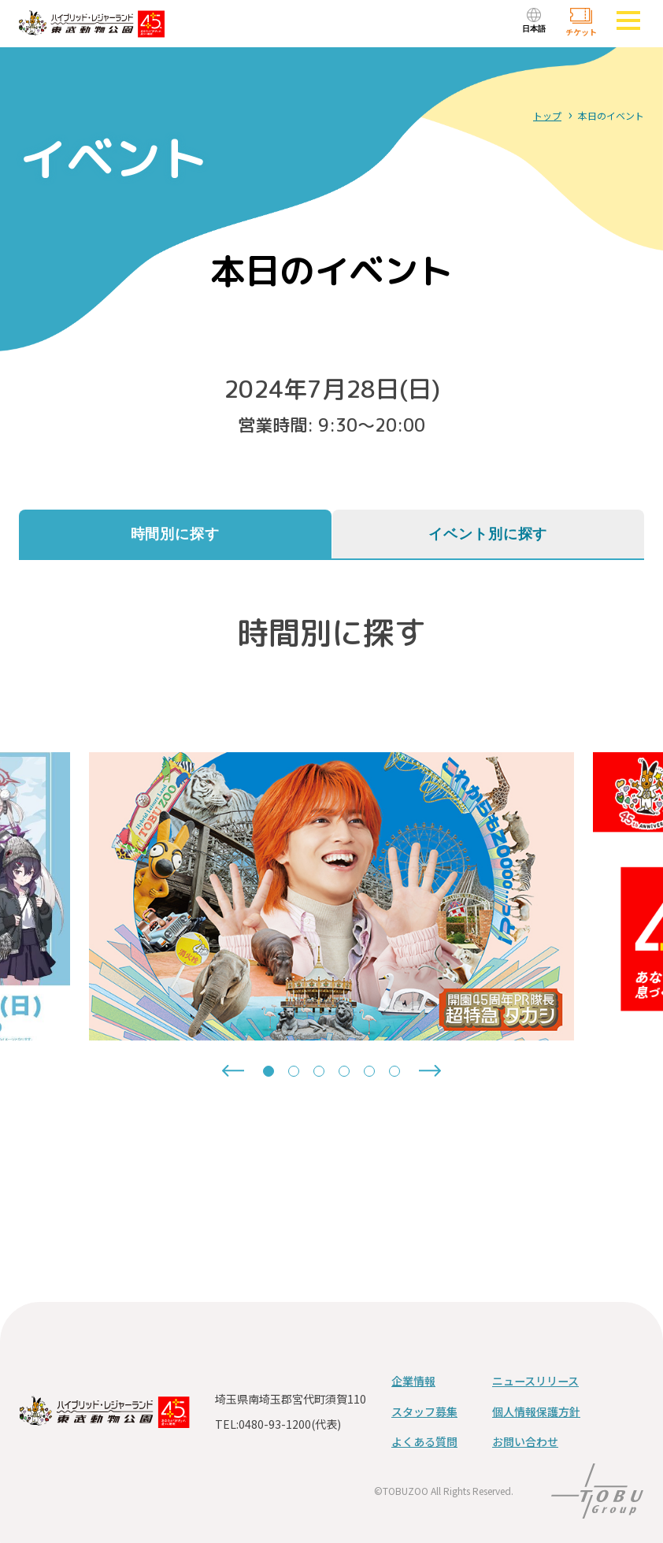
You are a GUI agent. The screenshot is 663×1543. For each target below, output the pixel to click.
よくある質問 (424, 1441)
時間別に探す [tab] (175, 534)
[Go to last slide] (233, 1071)
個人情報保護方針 (536, 1411)
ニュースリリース (535, 1381)
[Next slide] (430, 1071)
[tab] (268, 1071)
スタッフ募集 (424, 1411)
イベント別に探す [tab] (487, 534)
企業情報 (413, 1381)
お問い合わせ (525, 1441)
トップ (547, 115)
